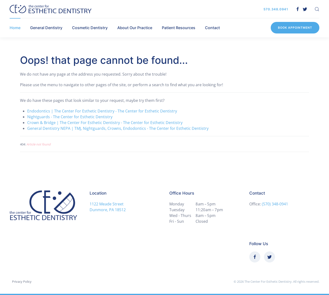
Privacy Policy (22, 281)
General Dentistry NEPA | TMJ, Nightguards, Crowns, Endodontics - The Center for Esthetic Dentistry (118, 128)
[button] (317, 9)
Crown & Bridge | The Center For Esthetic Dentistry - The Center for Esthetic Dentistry (105, 122)
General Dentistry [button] (46, 27)
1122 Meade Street (107, 204)
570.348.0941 (275, 9)
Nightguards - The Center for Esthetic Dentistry (69, 116)
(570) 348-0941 (275, 204)
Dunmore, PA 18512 (108, 209)
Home (15, 27)
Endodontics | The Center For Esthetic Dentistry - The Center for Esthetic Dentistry (102, 111)
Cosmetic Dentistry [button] (90, 27)
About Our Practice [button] (134, 27)
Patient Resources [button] (178, 27)
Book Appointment (295, 27)
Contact (212, 27)
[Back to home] (51, 9)
